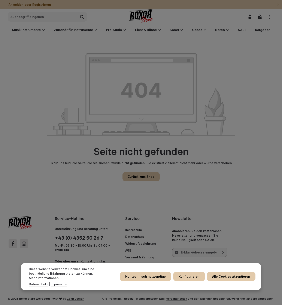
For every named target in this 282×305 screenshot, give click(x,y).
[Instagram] (24, 244)
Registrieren (41, 4)
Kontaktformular (93, 261)
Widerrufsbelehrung (140, 244)
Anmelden (16, 4)
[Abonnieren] (223, 252)
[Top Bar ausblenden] (278, 4)
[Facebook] (13, 244)
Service (132, 219)
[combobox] (42, 17)
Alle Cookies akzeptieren (231, 276)
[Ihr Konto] (249, 17)
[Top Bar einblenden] (269, 17)
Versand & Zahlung (139, 257)
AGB (128, 250)
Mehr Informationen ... (45, 278)
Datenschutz (135, 237)
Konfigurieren (189, 276)
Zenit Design (75, 299)
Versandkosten (176, 299)
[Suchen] (82, 17)
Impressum (133, 230)
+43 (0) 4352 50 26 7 (79, 238)
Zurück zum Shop (141, 177)
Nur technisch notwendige (146, 276)
